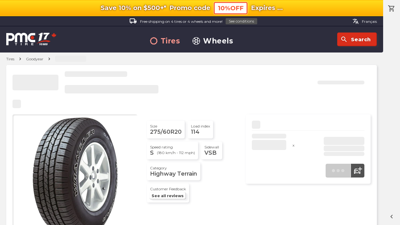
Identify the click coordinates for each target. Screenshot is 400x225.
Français (364, 21)
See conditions (241, 21)
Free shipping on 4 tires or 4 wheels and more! (193, 21)
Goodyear (34, 59)
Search (355, 39)
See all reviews (168, 195)
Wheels (212, 41)
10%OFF (230, 8)
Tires (165, 41)
